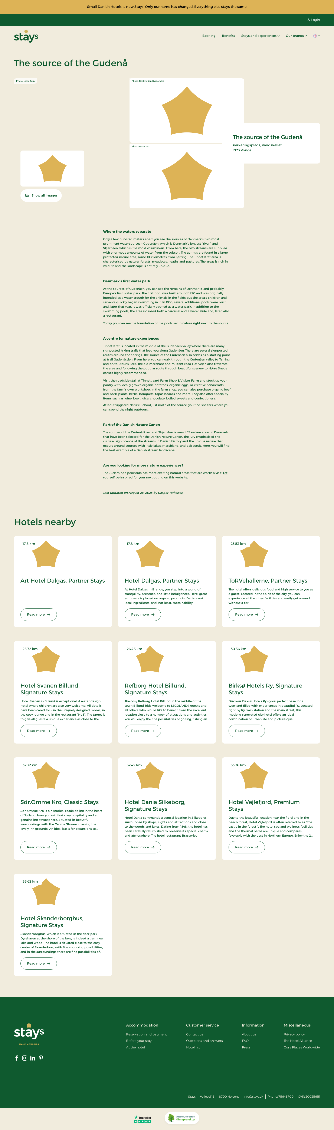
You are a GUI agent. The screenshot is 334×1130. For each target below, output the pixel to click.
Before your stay (139, 1041)
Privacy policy (294, 1034)
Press (246, 1047)
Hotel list (193, 1047)
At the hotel (135, 1047)
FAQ (245, 1041)
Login (314, 20)
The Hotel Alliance (298, 1041)
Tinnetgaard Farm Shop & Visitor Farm (170, 380)
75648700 (286, 1096)
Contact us (194, 1034)
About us (249, 1034)
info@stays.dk (253, 1096)
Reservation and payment (146, 1034)
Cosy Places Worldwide (302, 1047)
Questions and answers (204, 1041)
